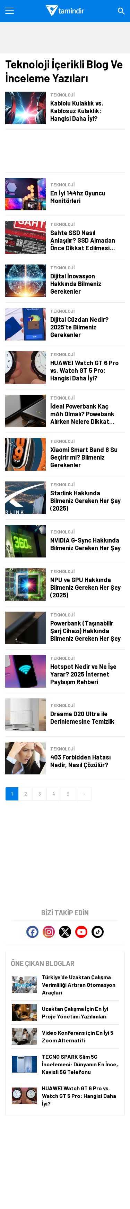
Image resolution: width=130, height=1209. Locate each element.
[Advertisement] (65, 151)
